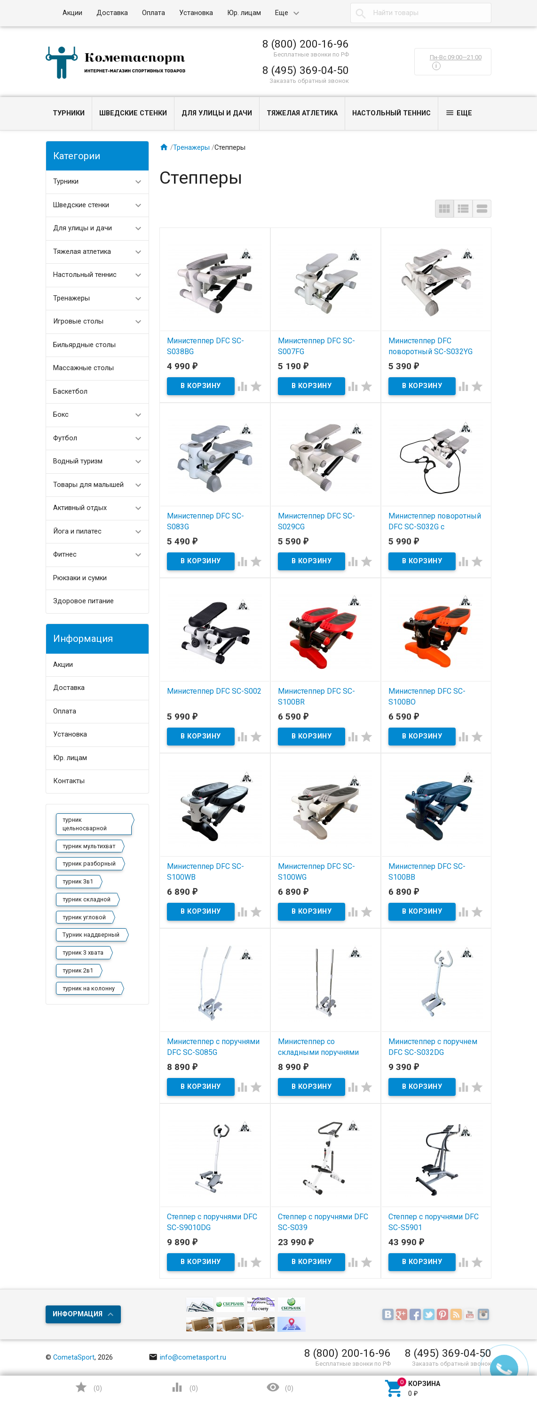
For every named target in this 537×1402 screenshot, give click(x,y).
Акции (72, 13)
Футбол (65, 438)
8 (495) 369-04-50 (305, 70)
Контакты (69, 781)
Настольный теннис (391, 113)
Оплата (153, 13)
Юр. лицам (244, 13)
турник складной (87, 899)
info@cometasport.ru (188, 1357)
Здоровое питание (83, 601)
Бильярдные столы (84, 345)
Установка (196, 13)
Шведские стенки (133, 113)
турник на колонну (89, 988)
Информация (78, 1314)
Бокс (61, 415)
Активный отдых (80, 508)
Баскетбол (70, 392)
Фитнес (65, 555)
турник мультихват (89, 846)
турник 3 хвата (83, 952)
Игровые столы (78, 321)
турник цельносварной (85, 824)
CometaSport (74, 1357)
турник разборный (89, 863)
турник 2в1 (78, 970)
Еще (281, 13)
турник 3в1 (78, 881)
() (88, 1387)
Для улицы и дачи (217, 113)
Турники (69, 113)
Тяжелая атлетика (302, 113)
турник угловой (84, 917)
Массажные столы (83, 368)
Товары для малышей (88, 485)
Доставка (112, 13)
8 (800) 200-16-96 (305, 44)
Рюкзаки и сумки (80, 578)
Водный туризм (78, 461)
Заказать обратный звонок (309, 80)
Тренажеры (71, 298)
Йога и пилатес (77, 531)
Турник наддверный (91, 934)
